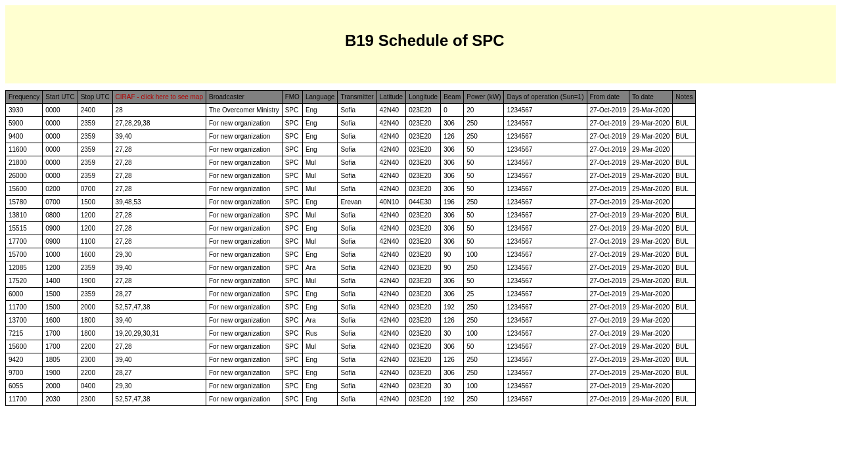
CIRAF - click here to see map (159, 97)
